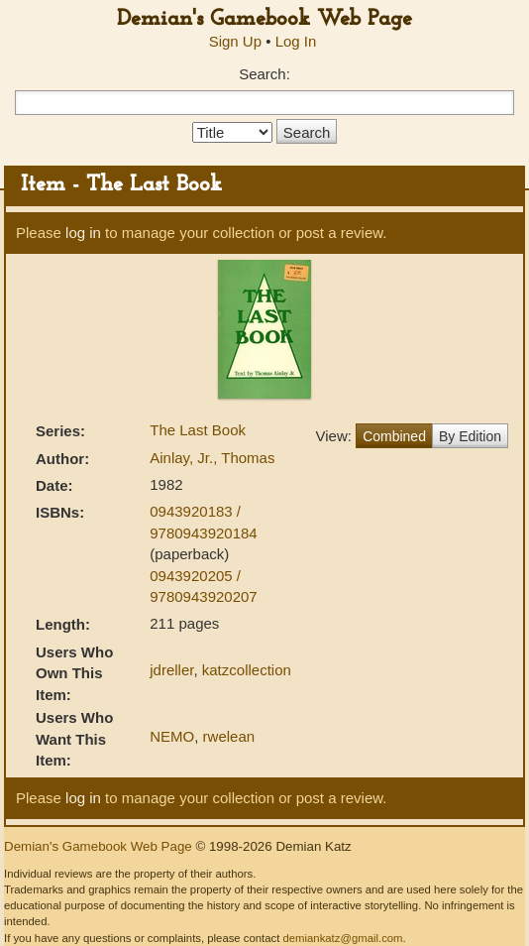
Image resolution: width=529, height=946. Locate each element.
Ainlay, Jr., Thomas (212, 457)
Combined (394, 436)
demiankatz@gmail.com (342, 938)
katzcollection (246, 669)
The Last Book (198, 429)
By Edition (470, 436)
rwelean (229, 736)
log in (83, 232)
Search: (264, 73)
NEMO (172, 736)
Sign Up (235, 41)
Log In (296, 41)
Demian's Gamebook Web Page (264, 19)
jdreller (171, 669)
